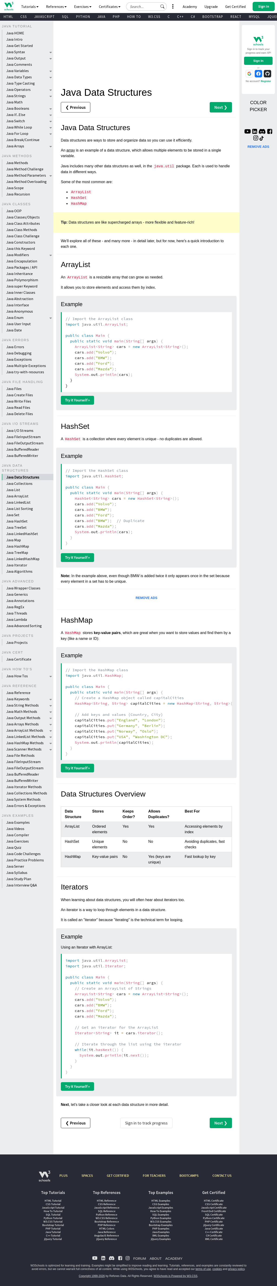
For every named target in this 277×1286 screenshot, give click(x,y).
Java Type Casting (20, 83)
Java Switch (15, 121)
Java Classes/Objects (23, 217)
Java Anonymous (19, 311)
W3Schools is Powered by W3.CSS (176, 1276)
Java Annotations (20, 600)
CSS (23, 16)
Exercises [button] (82, 6)
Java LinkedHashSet (22, 533)
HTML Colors (106, 1228)
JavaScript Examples (160, 1207)
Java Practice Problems (25, 860)
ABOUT (156, 1258)
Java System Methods (23, 799)
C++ (180, 16)
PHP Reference (106, 1225)
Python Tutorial (53, 1218)
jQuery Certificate (213, 1225)
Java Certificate (18, 659)
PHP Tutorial (53, 1228)
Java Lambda (16, 619)
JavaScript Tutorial (53, 1207)
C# (193, 16)
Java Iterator (16, 565)
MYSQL (254, 16)
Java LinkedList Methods (25, 736)
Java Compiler (17, 835)
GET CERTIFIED (118, 1175)
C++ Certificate (213, 1232)
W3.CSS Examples (160, 1221)
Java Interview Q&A (21, 885)
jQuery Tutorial (53, 1239)
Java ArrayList (17, 496)
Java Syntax (15, 52)
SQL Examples (160, 1214)
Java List (13, 489)
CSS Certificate (214, 1204)
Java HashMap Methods (25, 743)
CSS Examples (160, 1204)
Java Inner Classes (20, 292)
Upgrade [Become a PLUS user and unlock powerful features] (211, 6)
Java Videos (15, 828)
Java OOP (14, 210)
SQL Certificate (214, 1214)
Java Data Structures (22, 477)
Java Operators (18, 89)
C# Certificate (214, 1235)
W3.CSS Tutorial (52, 1221)
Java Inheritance (19, 273)
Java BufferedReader (22, 449)
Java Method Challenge (24, 169)
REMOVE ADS (146, 598)
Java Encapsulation (21, 261)
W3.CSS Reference (106, 1218)
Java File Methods (20, 755)
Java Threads (16, 613)
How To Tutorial (53, 1211)
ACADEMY (173, 1258)
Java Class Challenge (22, 236)
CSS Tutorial (53, 1204)
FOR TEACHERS (154, 1175)
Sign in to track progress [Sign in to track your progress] (146, 1123)
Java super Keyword (21, 286)
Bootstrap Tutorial (53, 1225)
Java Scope (15, 187)
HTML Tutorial (53, 1200)
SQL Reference (106, 1211)
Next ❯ (220, 107)
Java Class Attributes (23, 223)
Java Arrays (15, 146)
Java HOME (15, 33)
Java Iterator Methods (24, 786)
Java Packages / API (21, 267)
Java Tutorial (53, 1232)
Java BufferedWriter (22, 455)
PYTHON (83, 16)
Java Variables (17, 70)
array (70, 150)
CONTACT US (221, 1175)
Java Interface (17, 305)
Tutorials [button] (30, 6)
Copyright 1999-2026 (92, 1276)
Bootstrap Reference (107, 1221)
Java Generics (17, 594)
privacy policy (236, 1269)
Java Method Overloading (26, 181)
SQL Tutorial (53, 1214)
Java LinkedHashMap (22, 558)
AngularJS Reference (106, 1235)
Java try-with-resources (25, 372)
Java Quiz (13, 847)
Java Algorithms (19, 571)
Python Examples (160, 1218)
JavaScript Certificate (214, 1207)
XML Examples (160, 1235)
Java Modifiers (17, 254)
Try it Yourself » (77, 400)
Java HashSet (17, 521)
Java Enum (14, 317)
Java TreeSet (16, 527)
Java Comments (19, 64)
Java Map (13, 540)
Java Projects (17, 642)
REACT (235, 16)
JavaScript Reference (106, 1207)
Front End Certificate (214, 1211)
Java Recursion (18, 194)
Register (266, 81)
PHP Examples (160, 1228)
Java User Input (18, 323)
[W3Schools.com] (44, 1178)
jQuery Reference (106, 1239)
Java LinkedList (18, 502)
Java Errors (15, 346)
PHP (116, 16)
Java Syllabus (16, 872)
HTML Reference (106, 1200)
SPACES (87, 1175)
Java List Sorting (19, 508)
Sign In (258, 61)
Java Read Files (18, 407)
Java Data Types (19, 77)
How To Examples (160, 1211)
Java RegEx (15, 607)
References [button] (56, 6)
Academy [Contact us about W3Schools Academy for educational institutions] (190, 6)
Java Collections (19, 483)
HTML (8, 16)
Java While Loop (19, 127)
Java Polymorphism (22, 280)
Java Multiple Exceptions (26, 365)
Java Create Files (19, 395)
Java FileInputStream (23, 436)
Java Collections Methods (26, 793)
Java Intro (14, 39)
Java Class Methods (21, 229)
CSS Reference (106, 1204)
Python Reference (106, 1214)
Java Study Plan (18, 878)
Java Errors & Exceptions (26, 805)
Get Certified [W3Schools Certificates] (235, 6)
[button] (162, 6)
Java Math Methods (21, 711)
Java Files (14, 388)
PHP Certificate (214, 1221)
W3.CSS (154, 16)
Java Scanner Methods (24, 749)
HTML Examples (160, 1200)
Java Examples (18, 822)
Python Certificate (214, 1218)
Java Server (15, 866)
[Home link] (8, 6)
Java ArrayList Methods (24, 730)
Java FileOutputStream (24, 443)
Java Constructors (20, 242)
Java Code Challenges (23, 853)
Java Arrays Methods (22, 724)
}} (127, 352)
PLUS (63, 1175)
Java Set (13, 514)
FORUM (139, 1258)
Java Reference (18, 692)
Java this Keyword (20, 248)
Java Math (14, 102)
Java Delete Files (19, 413)
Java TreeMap (17, 552)
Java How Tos (17, 676)
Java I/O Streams (19, 430)
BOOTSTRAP (212, 16)
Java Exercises (17, 841)
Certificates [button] (110, 6)
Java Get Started (19, 45)
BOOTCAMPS (189, 1175)
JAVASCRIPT (44, 16)
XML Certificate (214, 1239)
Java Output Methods (23, 717)
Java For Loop (17, 133)
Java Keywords (17, 699)
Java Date (14, 330)
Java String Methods (22, 705)
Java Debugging (19, 353)
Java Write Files (18, 401)
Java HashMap (17, 546)
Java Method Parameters (26, 175)
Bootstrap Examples (161, 1225)
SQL (65, 16)
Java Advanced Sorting (24, 625)
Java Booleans (17, 108)
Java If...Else (15, 114)
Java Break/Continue (22, 139)
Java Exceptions (19, 359)
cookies (217, 1269)
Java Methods (17, 162)
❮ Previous (75, 107)
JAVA (101, 16)
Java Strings (16, 95)
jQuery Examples (161, 1239)
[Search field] (146, 6)
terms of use (203, 1269)
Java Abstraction (19, 298)
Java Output (16, 58)
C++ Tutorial (53, 1235)
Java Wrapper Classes (23, 588)
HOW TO (134, 16)
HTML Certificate (214, 1200)
